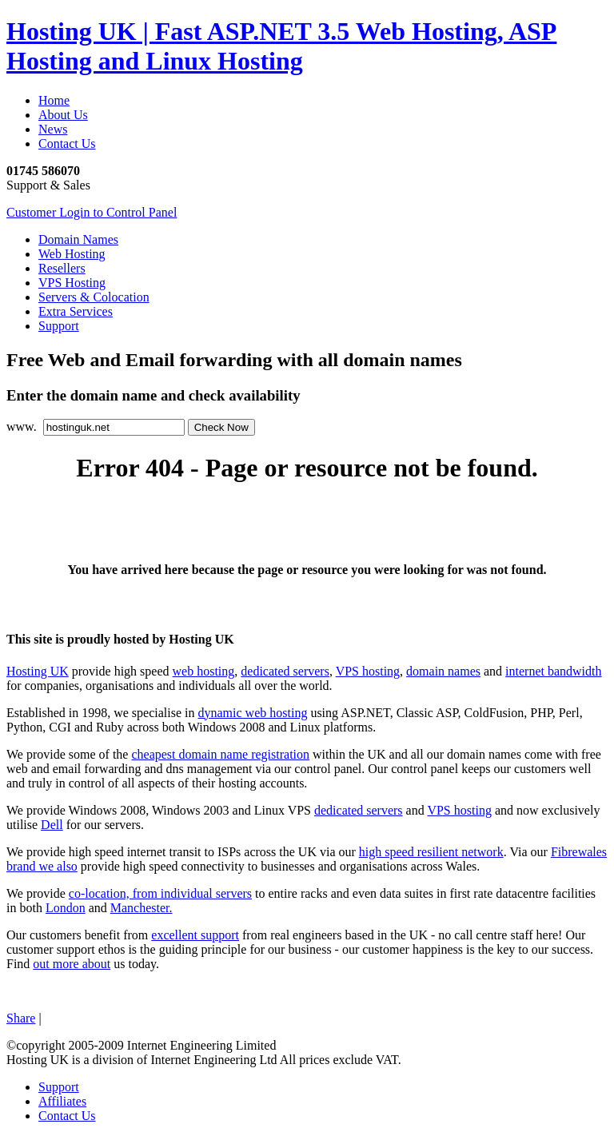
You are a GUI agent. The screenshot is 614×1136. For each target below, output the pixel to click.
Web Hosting (72, 254)
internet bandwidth (553, 671)
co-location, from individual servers (160, 893)
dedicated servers (285, 671)
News (52, 129)
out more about (71, 964)
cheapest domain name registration (220, 754)
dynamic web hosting (253, 712)
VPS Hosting (72, 282)
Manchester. (141, 908)
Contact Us (67, 143)
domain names (443, 671)
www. (23, 426)
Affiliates (62, 1101)
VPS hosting (368, 671)
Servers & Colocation (94, 297)
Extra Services (75, 311)
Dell (52, 824)
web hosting (204, 671)
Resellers (62, 268)
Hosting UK (37, 671)
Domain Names (78, 239)
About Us (63, 115)
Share (20, 1018)
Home (54, 100)
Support (58, 326)
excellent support (195, 935)
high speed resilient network (431, 852)
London (66, 908)
